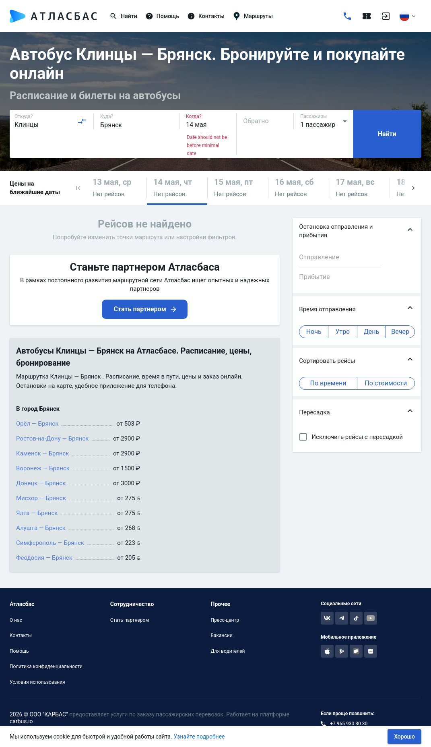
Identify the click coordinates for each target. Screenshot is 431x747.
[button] (78, 188)
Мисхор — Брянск (41, 498)
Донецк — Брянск (41, 483)
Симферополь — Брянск (50, 542)
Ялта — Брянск (37, 513)
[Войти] (386, 16)
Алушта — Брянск (41, 528)
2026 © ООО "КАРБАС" (39, 714)
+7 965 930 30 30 (348, 723)
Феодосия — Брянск (44, 557)
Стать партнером (129, 620)
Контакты (21, 635)
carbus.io (21, 721)
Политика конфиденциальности (46, 666)
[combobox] (51, 121)
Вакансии (222, 635)
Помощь (19, 651)
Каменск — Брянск (42, 453)
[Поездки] (366, 16)
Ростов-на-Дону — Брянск (52, 438)
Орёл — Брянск (37, 423)
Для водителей (228, 651)
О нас (16, 620)
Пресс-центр (225, 620)
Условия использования (37, 682)
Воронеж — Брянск (43, 468)
